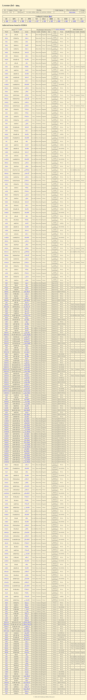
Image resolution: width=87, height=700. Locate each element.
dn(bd (6, 317)
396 (23, 21)
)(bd (6, 302)
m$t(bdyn (6, 425)
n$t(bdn (6, 403)
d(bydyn (6, 479)
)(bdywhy (6, 306)
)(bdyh (6, 304)
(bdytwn (6, 170)
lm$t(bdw (6, 410)
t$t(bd (6, 399)
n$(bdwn (6, 380)
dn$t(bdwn (6, 371)
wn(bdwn (6, 384)
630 (82, 21)
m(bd (6, 70)
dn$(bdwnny (6, 369)
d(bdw (6, 294)
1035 (74, 21)
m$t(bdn (6, 429)
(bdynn (6, 95)
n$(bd (6, 354)
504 (7, 21)
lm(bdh (6, 408)
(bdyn (6, 91)
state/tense (62, 29)
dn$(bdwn (6, 367)
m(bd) (6, 504)
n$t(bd (6, 324)
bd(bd (6, 52)
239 (45, 21)
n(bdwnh (6, 375)
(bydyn (6, 482)
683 (59, 21)
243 (30, 21)
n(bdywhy (6, 352)
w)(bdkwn (6, 315)
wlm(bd (6, 416)
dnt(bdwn (6, 365)
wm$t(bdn (6, 431)
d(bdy (6, 38)
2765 (14, 21)
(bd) (6, 113)
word (20, 29)
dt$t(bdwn (6, 334)
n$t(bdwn (6, 382)
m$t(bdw (6, 414)
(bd (6, 34)
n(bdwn (6, 373)
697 (52, 21)
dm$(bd (6, 138)
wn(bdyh (6, 360)
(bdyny (6, 287)
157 (37, 21)
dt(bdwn (6, 332)
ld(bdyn (6, 98)
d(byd (6, 464)
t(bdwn (6, 337)
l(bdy (6, 45)
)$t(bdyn (6, 300)
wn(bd (6, 326)
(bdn (6, 123)
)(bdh (6, 309)
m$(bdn (6, 507)
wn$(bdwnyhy (6, 390)
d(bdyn (6, 88)
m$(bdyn (6, 486)
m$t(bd (6, 418)
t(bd (6, 330)
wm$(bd (6, 84)
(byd (6, 472)
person (57, 29)
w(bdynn (6, 106)
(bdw (6, 296)
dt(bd (6, 328)
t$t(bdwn (6, 343)
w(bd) (6, 116)
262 (66, 21)
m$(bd (6, 73)
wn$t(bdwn (6, 393)
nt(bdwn (6, 378)
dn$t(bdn (6, 401)
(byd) (6, 500)
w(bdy (6, 49)
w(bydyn (6, 489)
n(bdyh (6, 350)
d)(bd (6, 311)
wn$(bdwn (6, 388)
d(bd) (6, 109)
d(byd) (6, 496)
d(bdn (6, 120)
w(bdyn (6, 102)
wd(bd (6, 77)
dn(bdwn (6, 362)
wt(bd (6, 395)
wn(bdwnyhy (6, 386)
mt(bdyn (6, 423)
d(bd (6, 56)
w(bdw (6, 298)
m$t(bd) (6, 427)
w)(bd (6, 313)
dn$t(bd (6, 319)
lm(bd (6, 406)
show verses (72, 12)
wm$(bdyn (6, 493)
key (50, 16)
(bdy (6, 41)
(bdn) (6, 66)
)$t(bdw (6, 291)
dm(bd (6, 59)
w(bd (6, 81)
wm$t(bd (6, 421)
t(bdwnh (6, 339)
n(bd (6, 322)
